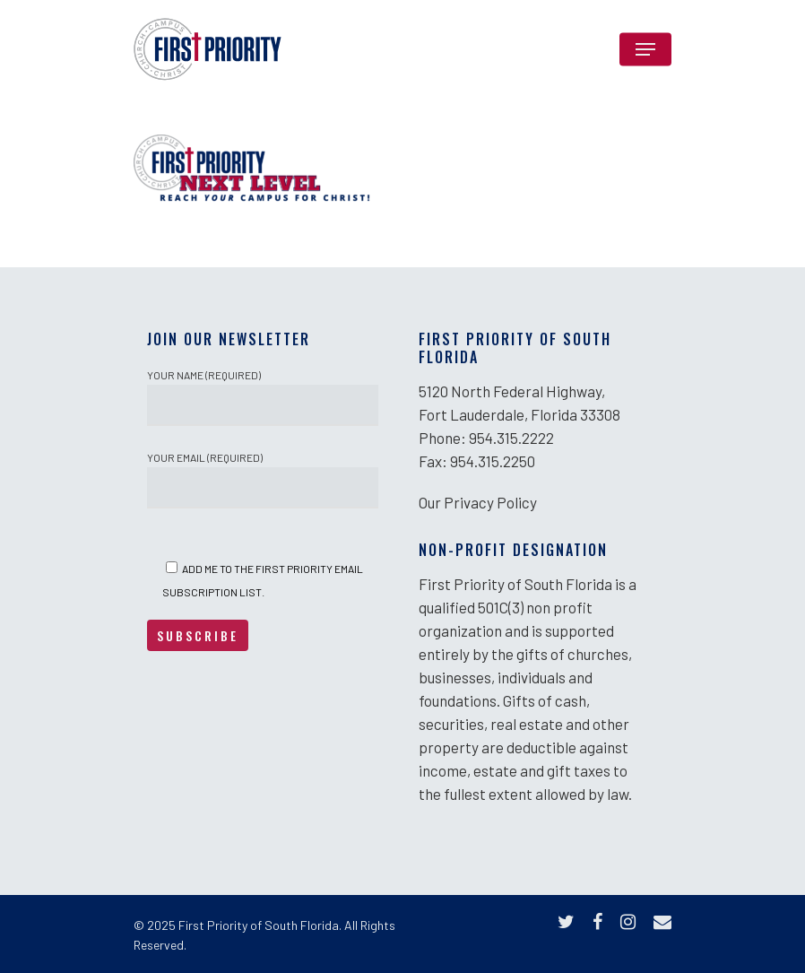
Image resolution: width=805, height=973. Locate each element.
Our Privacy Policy (478, 502)
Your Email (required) (262, 479)
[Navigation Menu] (645, 49)
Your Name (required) (262, 397)
